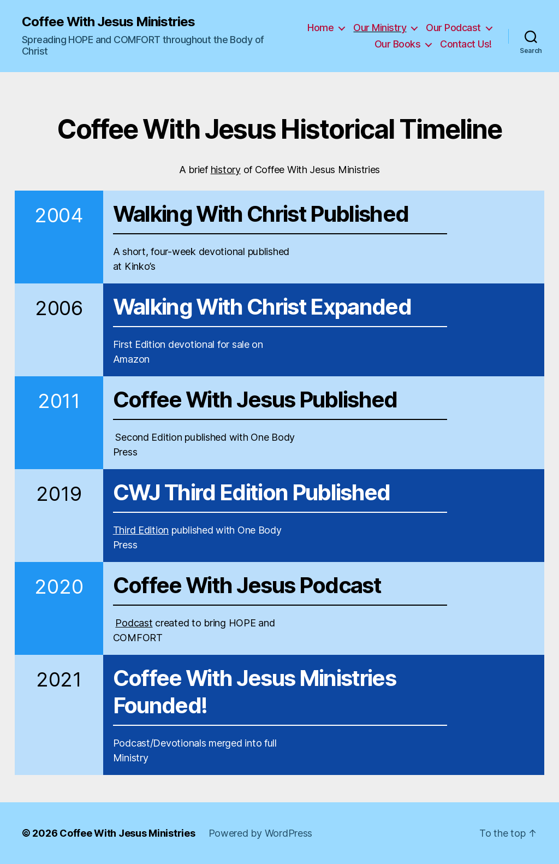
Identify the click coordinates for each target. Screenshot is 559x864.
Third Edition (141, 530)
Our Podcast (453, 27)
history (226, 169)
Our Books (397, 44)
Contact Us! (466, 44)
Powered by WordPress (261, 833)
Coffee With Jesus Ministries (108, 21)
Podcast (133, 623)
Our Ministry (379, 27)
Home (320, 27)
